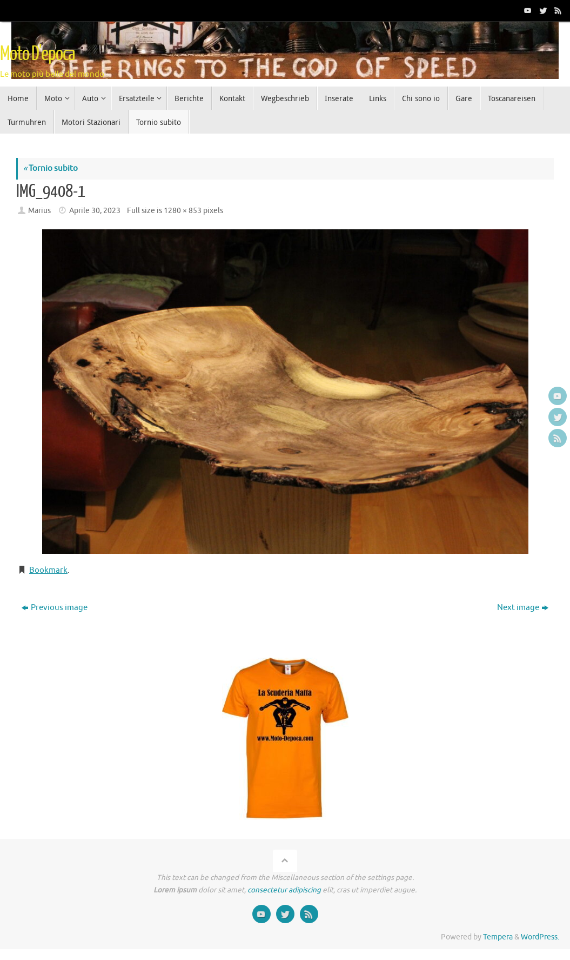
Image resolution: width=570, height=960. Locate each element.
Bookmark (48, 570)
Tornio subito (50, 168)
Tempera (498, 937)
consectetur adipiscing (284, 890)
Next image (522, 608)
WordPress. (540, 937)
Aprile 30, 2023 (94, 210)
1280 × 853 (183, 210)
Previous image (55, 608)
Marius (39, 210)
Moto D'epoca (37, 54)
